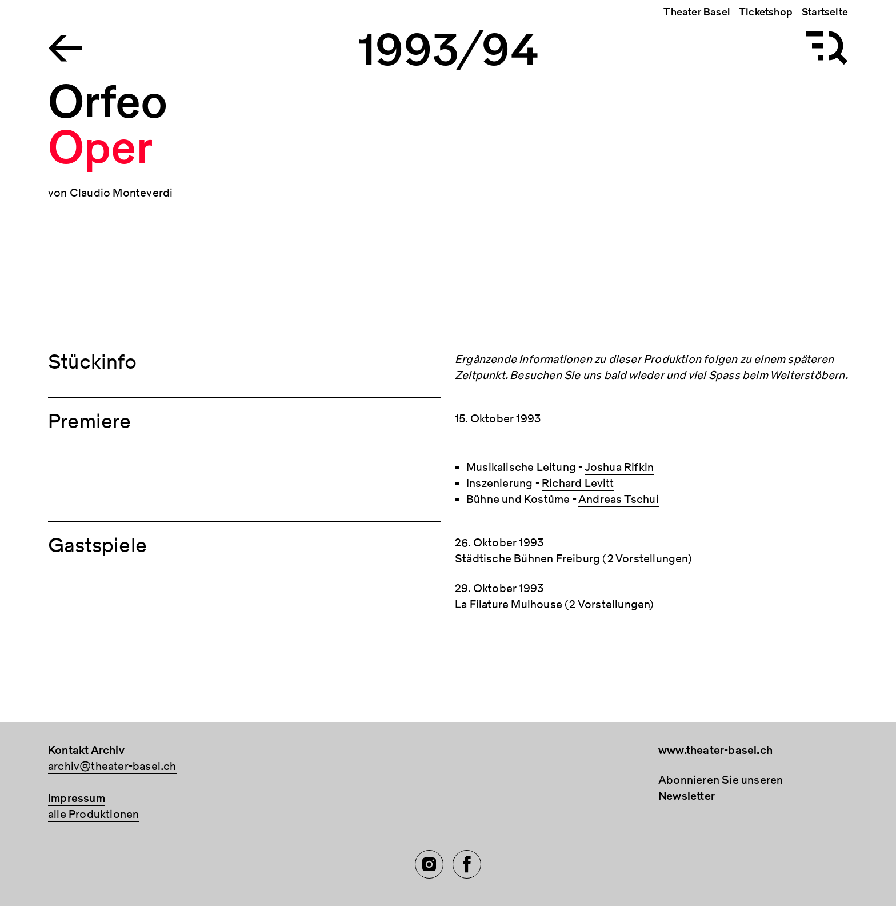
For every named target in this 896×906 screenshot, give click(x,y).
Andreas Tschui (618, 499)
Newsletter (686, 796)
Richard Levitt (578, 483)
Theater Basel (696, 12)
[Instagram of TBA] (429, 864)
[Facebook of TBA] (467, 864)
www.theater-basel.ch (715, 750)
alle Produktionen (93, 814)
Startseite (825, 12)
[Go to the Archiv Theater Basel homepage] (65, 47)
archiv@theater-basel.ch (112, 766)
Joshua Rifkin (619, 467)
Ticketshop (766, 12)
